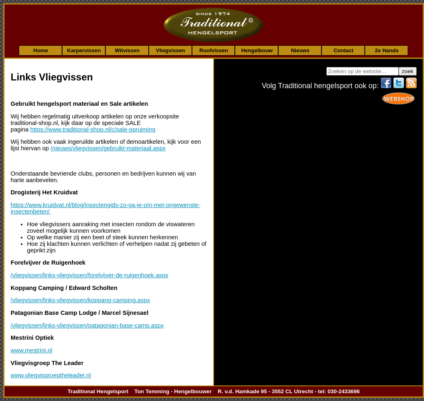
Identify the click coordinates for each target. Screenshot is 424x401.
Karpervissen (83, 50)
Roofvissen (213, 50)
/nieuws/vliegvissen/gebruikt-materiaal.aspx (108, 148)
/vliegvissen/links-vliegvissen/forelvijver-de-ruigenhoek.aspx (89, 275)
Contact (343, 50)
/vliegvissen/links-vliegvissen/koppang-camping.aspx (80, 300)
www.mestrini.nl (31, 350)
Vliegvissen (170, 50)
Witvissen (127, 50)
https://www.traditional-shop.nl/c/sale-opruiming (92, 129)
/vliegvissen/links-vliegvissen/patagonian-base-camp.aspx (87, 325)
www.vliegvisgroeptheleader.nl (51, 375)
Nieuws (300, 50)
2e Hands (387, 50)
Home (40, 50)
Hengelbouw (256, 50)
